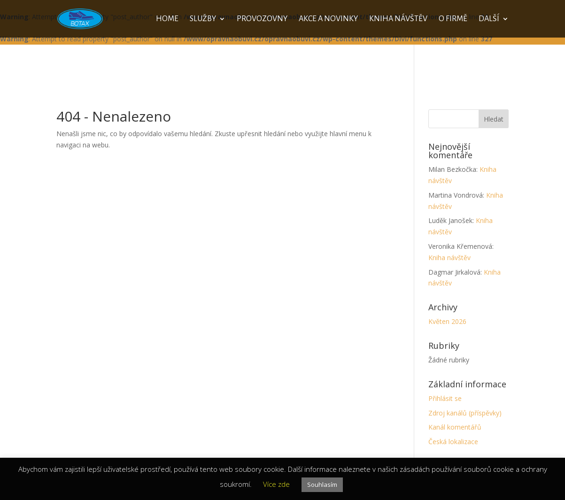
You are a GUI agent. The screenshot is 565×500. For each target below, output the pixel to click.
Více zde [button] (276, 484)
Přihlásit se (445, 398)
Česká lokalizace (453, 441)
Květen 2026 (447, 321)
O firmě (453, 19)
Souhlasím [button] (322, 484)
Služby (203, 19)
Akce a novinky (328, 19)
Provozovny (262, 19)
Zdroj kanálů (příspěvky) (465, 412)
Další (489, 19)
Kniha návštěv (398, 19)
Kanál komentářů (454, 427)
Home (167, 19)
